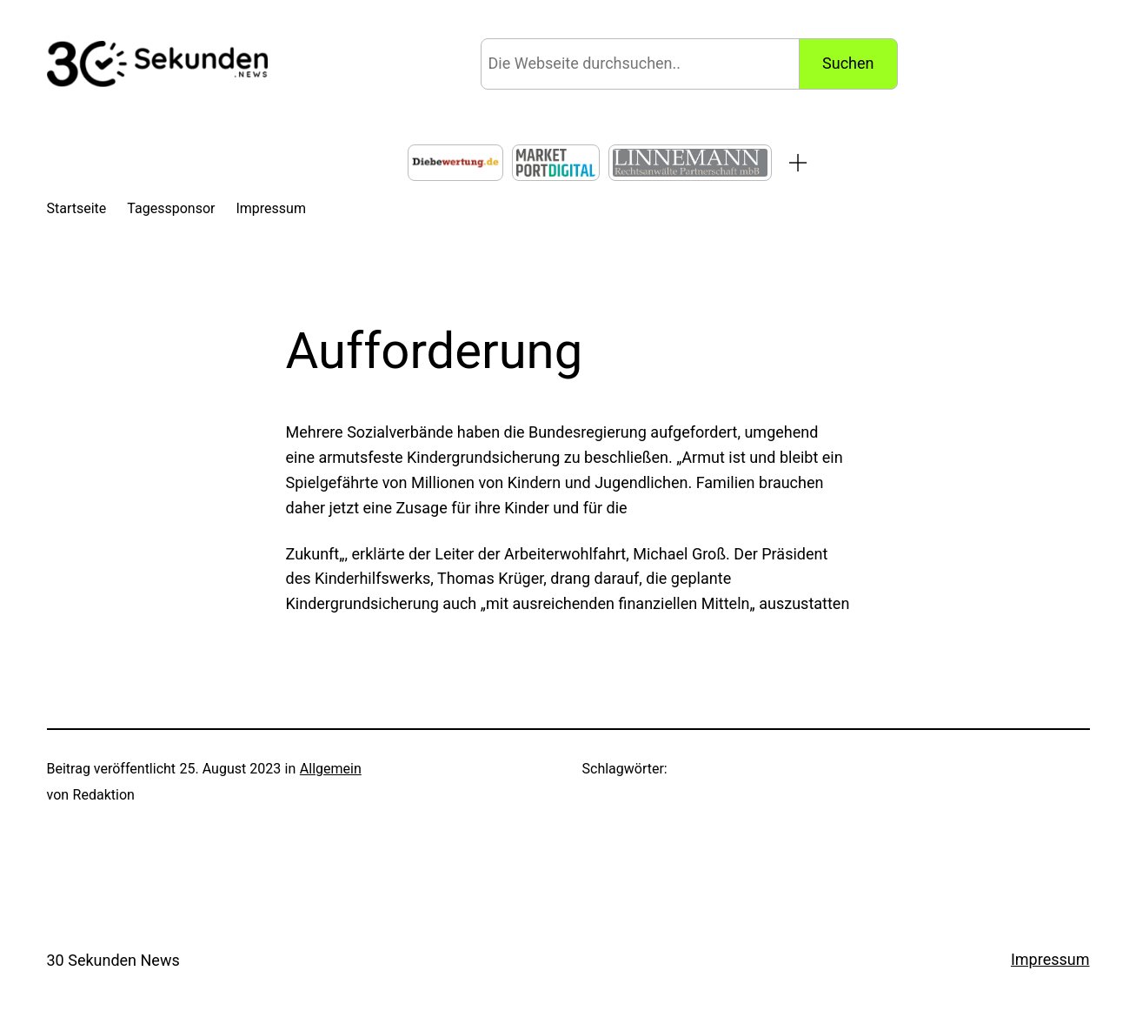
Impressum (1050, 959)
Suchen (848, 63)
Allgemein (331, 768)
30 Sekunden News (113, 960)
